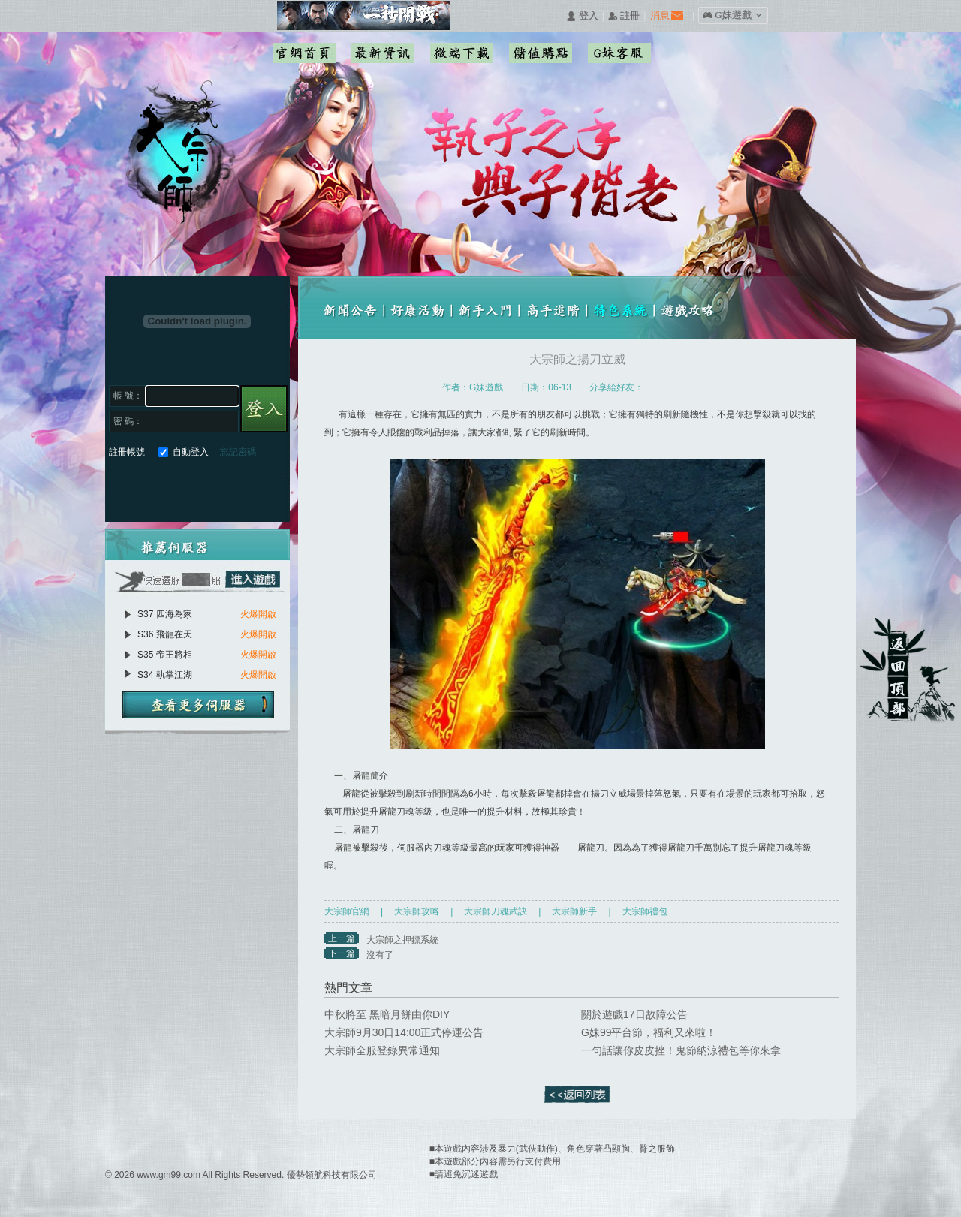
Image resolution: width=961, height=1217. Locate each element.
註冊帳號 (127, 452)
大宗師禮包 (644, 911)
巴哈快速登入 (174, 487)
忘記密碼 (238, 452)
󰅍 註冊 (624, 16)
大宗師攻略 (416, 911)
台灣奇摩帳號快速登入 (228, 487)
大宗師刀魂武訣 (495, 911)
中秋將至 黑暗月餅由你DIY (387, 1014)
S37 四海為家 (164, 614)
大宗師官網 (346, 911)
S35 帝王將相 (164, 654)
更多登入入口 (255, 487)
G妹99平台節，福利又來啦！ (648, 1032)
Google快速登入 (147, 487)
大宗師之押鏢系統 (402, 940)
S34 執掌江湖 (164, 675)
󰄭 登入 (582, 16)
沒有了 (379, 955)
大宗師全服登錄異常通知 (382, 1050)
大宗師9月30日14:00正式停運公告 (404, 1032)
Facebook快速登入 (120, 487)
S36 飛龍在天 (164, 634)
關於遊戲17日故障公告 (634, 1014)
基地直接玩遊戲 (201, 487)
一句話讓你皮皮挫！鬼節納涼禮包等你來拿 (681, 1050)
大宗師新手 (574, 911)
